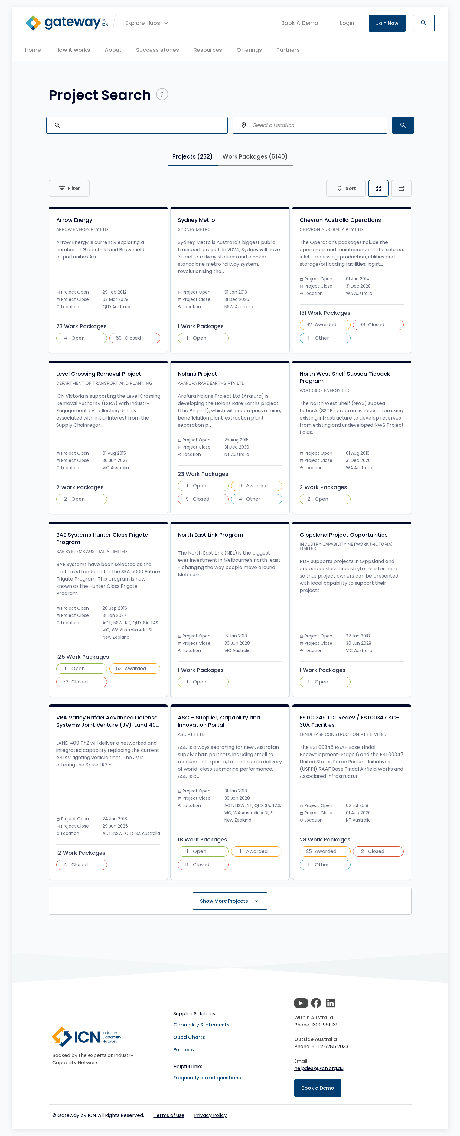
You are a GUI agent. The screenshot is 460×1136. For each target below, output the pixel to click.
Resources (208, 50)
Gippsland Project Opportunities (344, 534)
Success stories (157, 50)
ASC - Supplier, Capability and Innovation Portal (219, 721)
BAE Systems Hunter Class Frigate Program (102, 538)
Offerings (249, 50)
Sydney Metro (196, 220)
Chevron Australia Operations (340, 220)
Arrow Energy (74, 220)
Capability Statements (201, 1024)
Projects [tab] (192, 157)
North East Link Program (210, 534)
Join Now (387, 23)
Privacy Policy (210, 1115)
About (113, 50)
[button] (148, 23)
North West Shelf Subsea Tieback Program (345, 377)
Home (33, 50)
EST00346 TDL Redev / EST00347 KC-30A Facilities (349, 721)
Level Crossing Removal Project (98, 373)
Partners (288, 50)
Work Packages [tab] (255, 157)
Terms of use (169, 1115)
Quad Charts (189, 1037)
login (347, 23)
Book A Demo (299, 23)
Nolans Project (197, 373)
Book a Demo (318, 1088)
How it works (72, 50)
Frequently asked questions (207, 1077)
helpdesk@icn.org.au (319, 1068)
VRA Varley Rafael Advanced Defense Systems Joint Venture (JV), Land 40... (107, 721)
